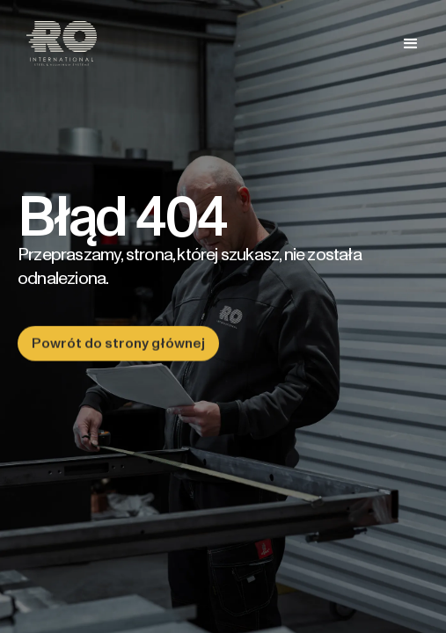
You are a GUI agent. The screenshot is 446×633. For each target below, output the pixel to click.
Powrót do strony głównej (118, 343)
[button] (410, 44)
